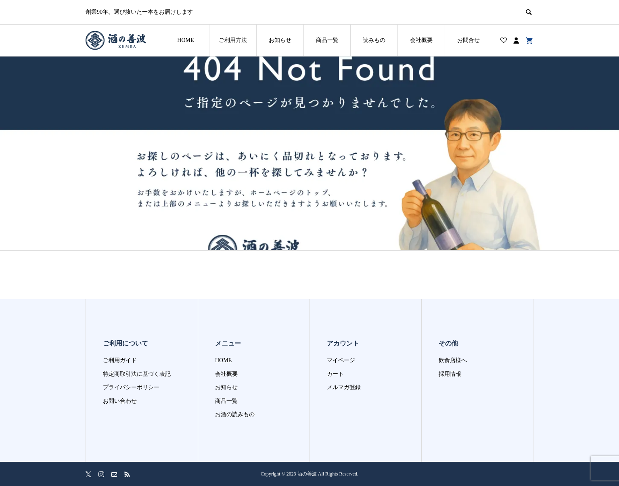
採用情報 (450, 374)
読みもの (374, 40)
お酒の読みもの (235, 414)
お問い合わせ (120, 401)
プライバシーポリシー (131, 387)
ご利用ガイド (120, 360)
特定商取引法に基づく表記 (137, 374)
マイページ (341, 360)
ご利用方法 (233, 40)
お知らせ (280, 40)
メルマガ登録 (344, 387)
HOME (185, 40)
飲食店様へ (453, 360)
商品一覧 (327, 40)
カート (335, 374)
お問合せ (468, 40)
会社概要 (421, 40)
